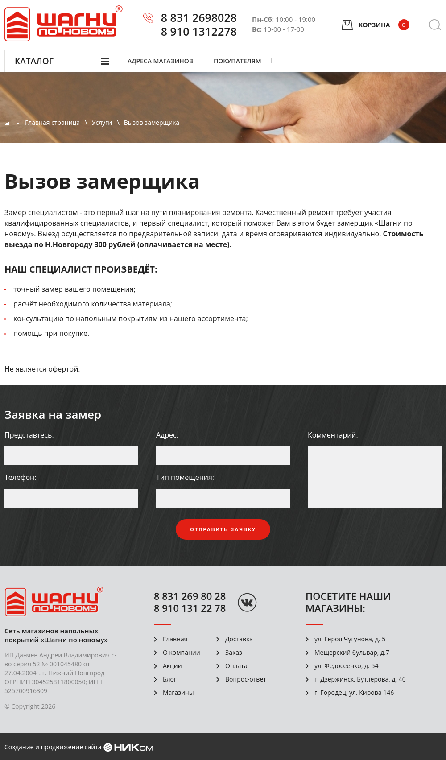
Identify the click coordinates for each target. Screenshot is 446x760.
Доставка (239, 639)
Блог (170, 679)
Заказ (233, 652)
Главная (175, 639)
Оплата (236, 665)
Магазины (178, 692)
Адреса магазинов (160, 61)
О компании (181, 652)
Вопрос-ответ (245, 679)
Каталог (34, 61)
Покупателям (237, 61)
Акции (172, 665)
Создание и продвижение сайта (52, 747)
